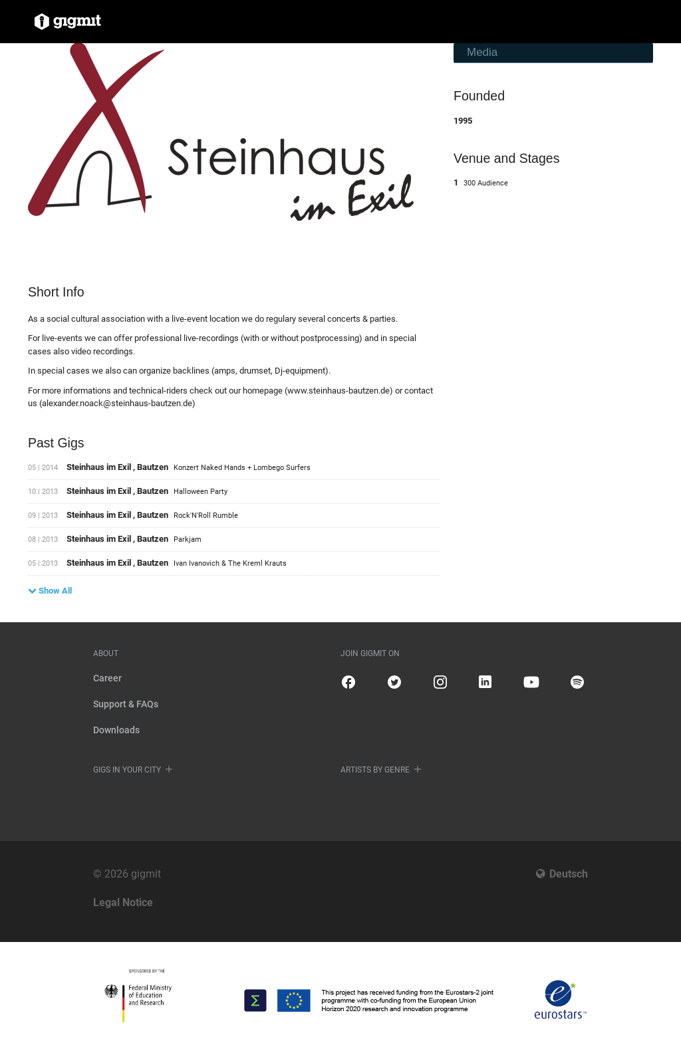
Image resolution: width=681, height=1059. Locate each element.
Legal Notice (123, 902)
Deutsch (568, 874)
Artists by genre (375, 769)
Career (107, 678)
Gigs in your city (127, 769)
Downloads (116, 730)
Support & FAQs (125, 704)
